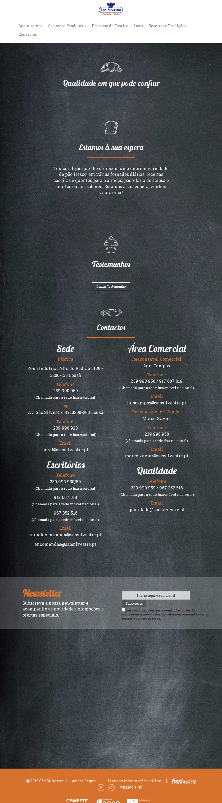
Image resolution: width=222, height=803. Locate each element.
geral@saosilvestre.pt (65, 449)
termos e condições (165, 610)
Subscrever (134, 603)
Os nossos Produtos (67, 25)
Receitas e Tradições (167, 25)
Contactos (28, 34)
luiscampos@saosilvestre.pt (156, 402)
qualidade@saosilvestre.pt (157, 509)
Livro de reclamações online (134, 780)
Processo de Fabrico (110, 25)
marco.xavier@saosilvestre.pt (156, 455)
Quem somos (31, 25)
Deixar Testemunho (111, 286)
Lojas (138, 25)
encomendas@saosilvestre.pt (65, 544)
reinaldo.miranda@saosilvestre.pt (65, 534)
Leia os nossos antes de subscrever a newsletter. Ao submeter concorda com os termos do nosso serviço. (165, 614)
